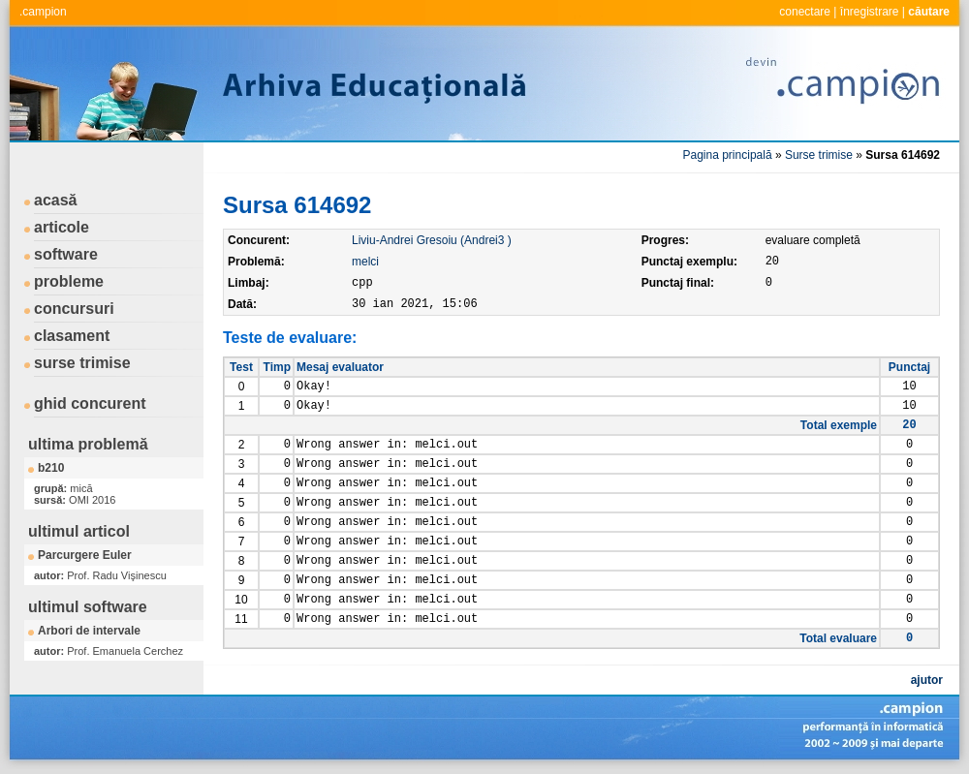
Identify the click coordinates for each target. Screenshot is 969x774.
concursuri (74, 308)
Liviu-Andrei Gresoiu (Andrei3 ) (432, 240)
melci (365, 261)
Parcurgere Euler (85, 555)
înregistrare (869, 11)
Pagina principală (727, 155)
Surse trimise (819, 155)
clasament (71, 335)
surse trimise (82, 363)
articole (61, 227)
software (66, 254)
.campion (43, 11)
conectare (804, 11)
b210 (51, 468)
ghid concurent (90, 403)
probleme (69, 281)
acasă (56, 200)
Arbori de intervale (89, 630)
